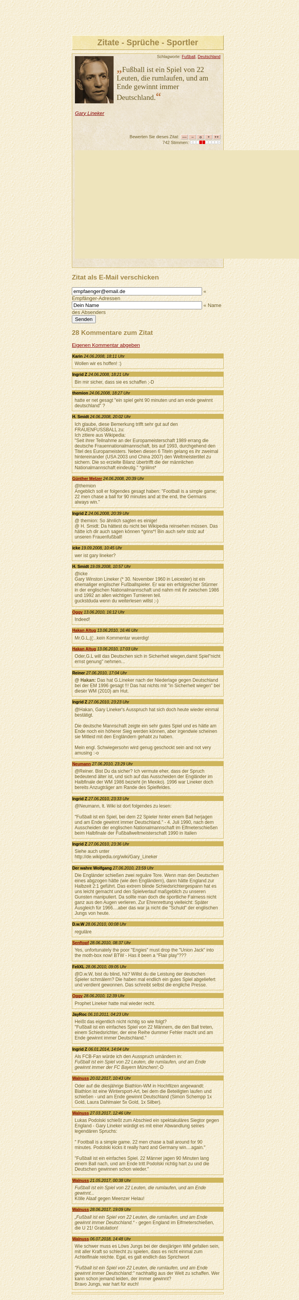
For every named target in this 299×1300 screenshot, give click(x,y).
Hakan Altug (84, 630)
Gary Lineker (89, 113)
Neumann (81, 763)
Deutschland (209, 56)
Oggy (77, 612)
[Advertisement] (187, 204)
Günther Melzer (87, 478)
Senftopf (80, 942)
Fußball (188, 56)
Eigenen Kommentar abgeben (106, 345)
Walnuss (80, 1078)
